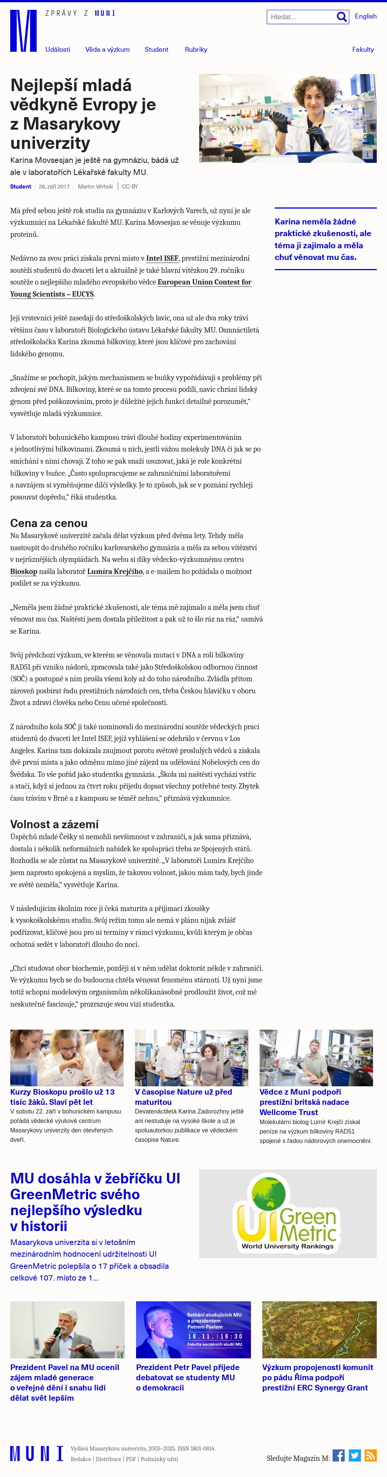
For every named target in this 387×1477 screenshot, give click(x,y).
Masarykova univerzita (118, 1448)
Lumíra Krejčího (115, 571)
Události (57, 49)
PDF (131, 1459)
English (366, 15)
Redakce (81, 1459)
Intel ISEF (162, 258)
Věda (107, 49)
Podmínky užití (159, 1459)
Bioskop (23, 571)
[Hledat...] (308, 17)
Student (157, 49)
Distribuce (108, 1459)
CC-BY (130, 186)
